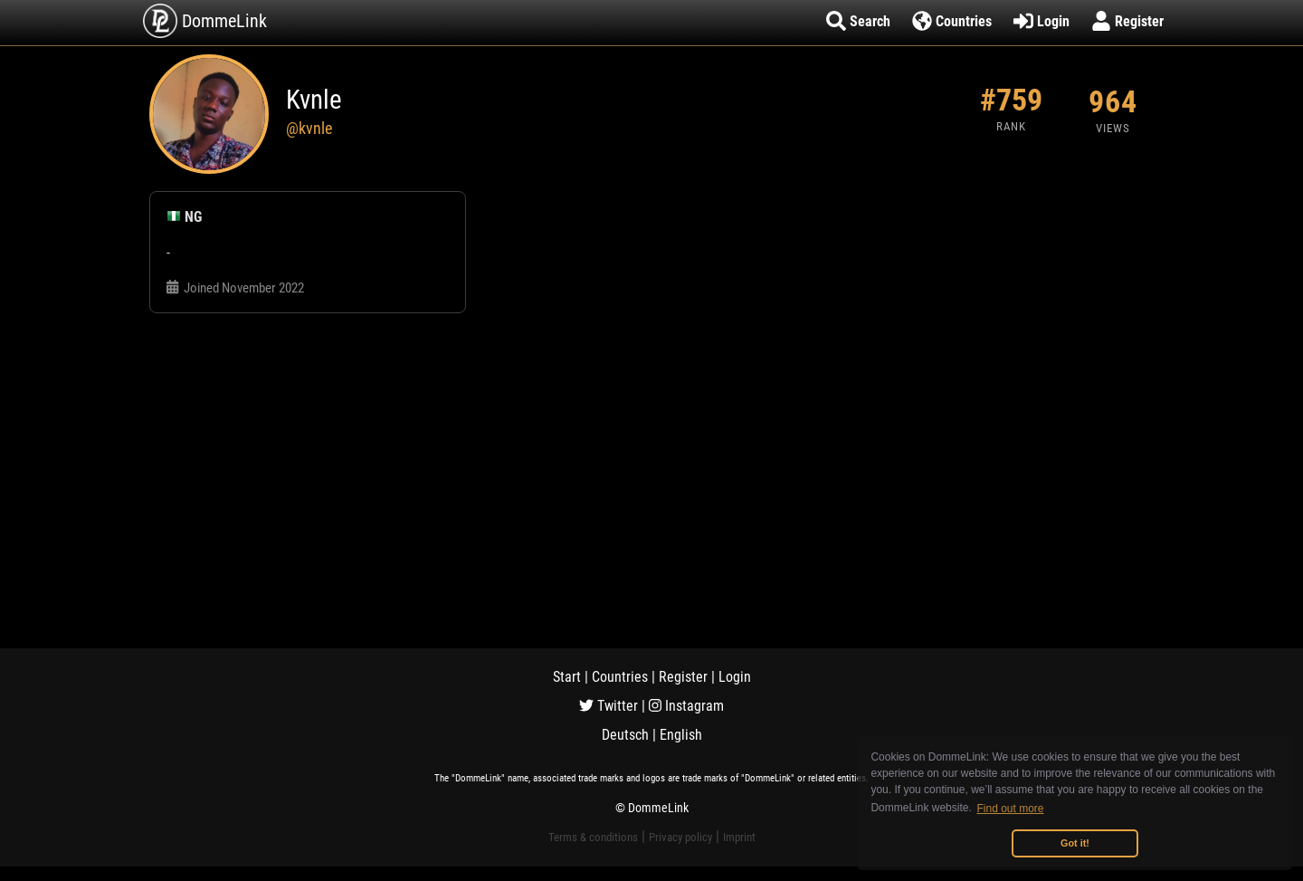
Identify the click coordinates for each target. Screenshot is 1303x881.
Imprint (739, 837)
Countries (620, 676)
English (681, 734)
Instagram (686, 705)
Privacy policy (680, 837)
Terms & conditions (593, 837)
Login (734, 676)
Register (683, 676)
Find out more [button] (1010, 808)
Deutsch (625, 734)
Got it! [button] (1074, 843)
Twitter (608, 705)
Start (567, 676)
